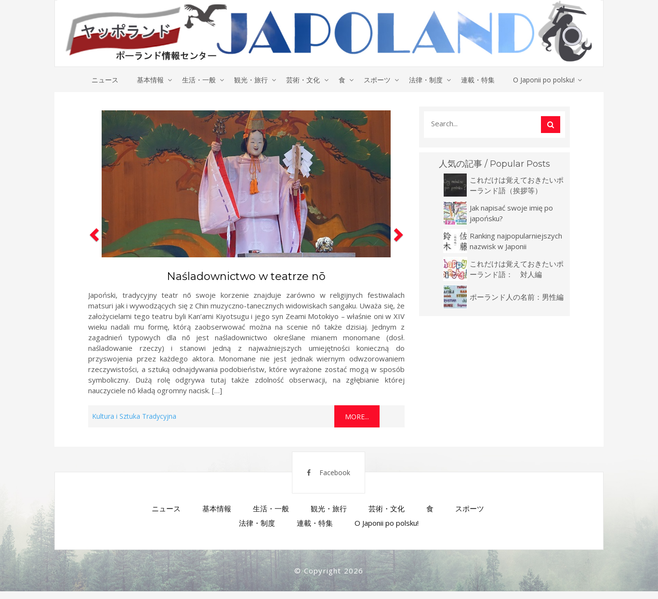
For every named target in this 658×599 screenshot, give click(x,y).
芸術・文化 (303, 79)
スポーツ (378, 79)
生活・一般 (197, 79)
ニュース (101, 79)
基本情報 (147, 79)
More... (357, 417)
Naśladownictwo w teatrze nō (246, 276)
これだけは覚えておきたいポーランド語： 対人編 (517, 269)
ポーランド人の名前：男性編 (517, 297)
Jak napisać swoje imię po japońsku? (511, 213)
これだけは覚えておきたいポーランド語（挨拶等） (517, 185)
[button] (93, 267)
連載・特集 (481, 79)
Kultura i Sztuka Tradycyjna (134, 416)
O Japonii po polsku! (548, 79)
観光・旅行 (250, 79)
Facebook (322, 477)
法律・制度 (428, 79)
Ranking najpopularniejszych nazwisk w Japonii (516, 241)
